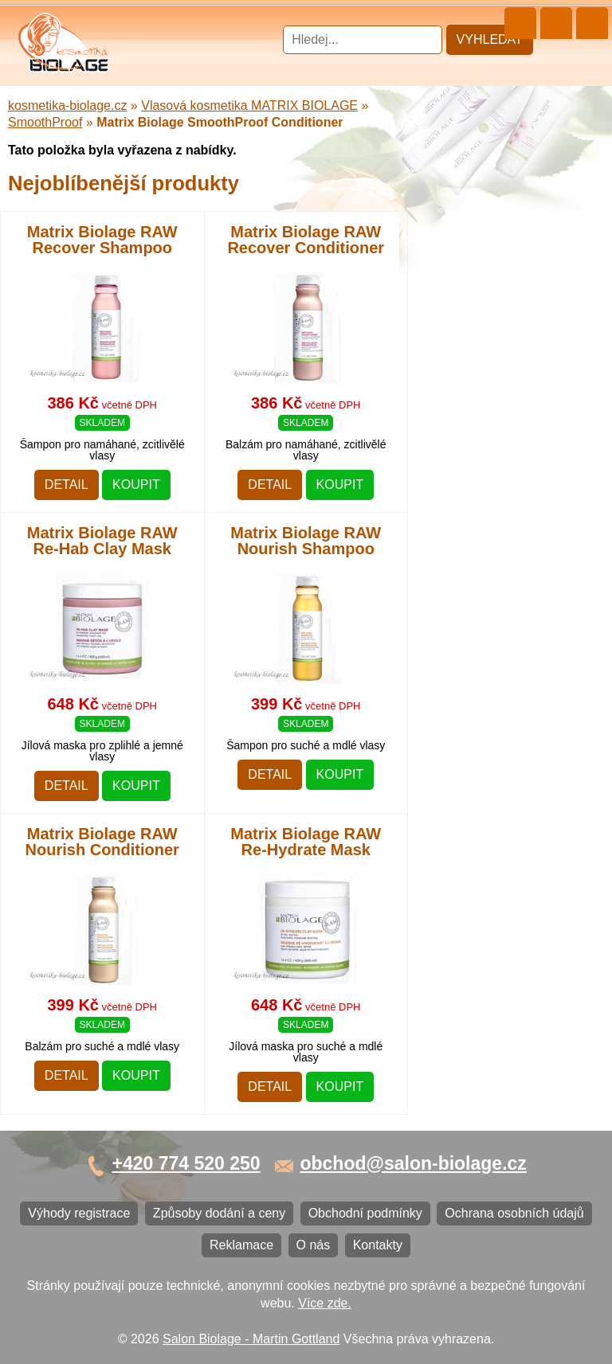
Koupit (136, 1075)
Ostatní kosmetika (67, 566)
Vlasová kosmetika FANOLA (96, 304)
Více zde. (324, 1303)
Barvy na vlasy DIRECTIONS (98, 514)
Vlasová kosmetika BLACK (91, 540)
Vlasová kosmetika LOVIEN (94, 409)
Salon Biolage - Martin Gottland (251, 1339)
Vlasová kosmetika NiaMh (89, 198)
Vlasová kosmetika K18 (82, 487)
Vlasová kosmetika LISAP (89, 225)
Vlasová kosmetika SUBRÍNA (99, 251)
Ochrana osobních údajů (85, 734)
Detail (66, 1075)
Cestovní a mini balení (79, 77)
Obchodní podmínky (73, 707)
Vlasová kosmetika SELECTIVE (106, 461)
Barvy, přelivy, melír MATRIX (96, 172)
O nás (33, 786)
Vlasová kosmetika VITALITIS (99, 435)
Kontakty (40, 812)
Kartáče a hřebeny (68, 593)
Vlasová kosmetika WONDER (100, 277)
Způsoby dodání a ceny (82, 681)
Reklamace (48, 760)
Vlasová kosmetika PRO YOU (100, 382)
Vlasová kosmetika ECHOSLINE (107, 330)
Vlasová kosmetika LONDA (93, 356)
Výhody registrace (67, 655)
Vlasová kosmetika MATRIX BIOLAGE (124, 138)
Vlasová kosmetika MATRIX (94, 104)
